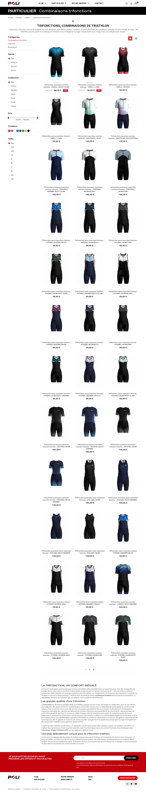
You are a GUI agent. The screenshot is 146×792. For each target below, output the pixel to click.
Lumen (13, 106)
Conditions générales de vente (34, 789)
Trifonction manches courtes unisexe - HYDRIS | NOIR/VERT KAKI (123, 655)
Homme (14, 62)
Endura (13, 86)
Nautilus (14, 90)
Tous (12, 58)
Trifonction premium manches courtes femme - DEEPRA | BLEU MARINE (56, 500)
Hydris (13, 94)
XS (12, 155)
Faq (89, 779)
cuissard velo (57, 737)
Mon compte (66, 779)
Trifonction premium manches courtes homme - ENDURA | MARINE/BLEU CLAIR (56, 190)
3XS (12, 147)
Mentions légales (14, 789)
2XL (12, 175)
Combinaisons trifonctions (17, 40)
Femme (14, 66)
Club (36, 777)
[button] (126, 3)
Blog (90, 777)
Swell (13, 98)
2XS (12, 151)
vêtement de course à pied (111, 707)
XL (12, 171)
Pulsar (13, 102)
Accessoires (12, 47)
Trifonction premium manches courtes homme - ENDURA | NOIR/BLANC (89, 190)
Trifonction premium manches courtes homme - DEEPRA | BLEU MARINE (90, 447)
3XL (12, 179)
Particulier (39, 779)
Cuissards (11, 44)
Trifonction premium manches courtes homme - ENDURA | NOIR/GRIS (123, 190)
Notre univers (67, 777)
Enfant (13, 70)
